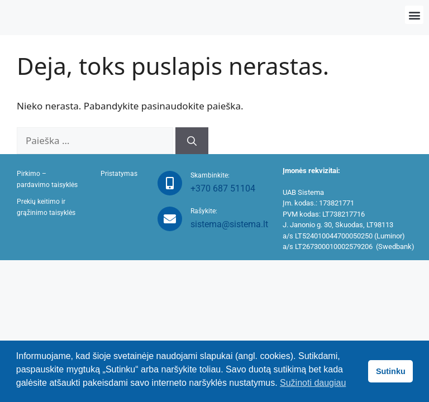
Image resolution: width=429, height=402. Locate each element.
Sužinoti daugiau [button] (313, 382)
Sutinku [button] (391, 371)
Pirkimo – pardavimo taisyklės (47, 179)
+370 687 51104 (222, 188)
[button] (414, 15)
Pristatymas (119, 174)
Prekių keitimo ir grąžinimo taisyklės (46, 207)
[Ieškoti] (191, 140)
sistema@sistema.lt (229, 224)
